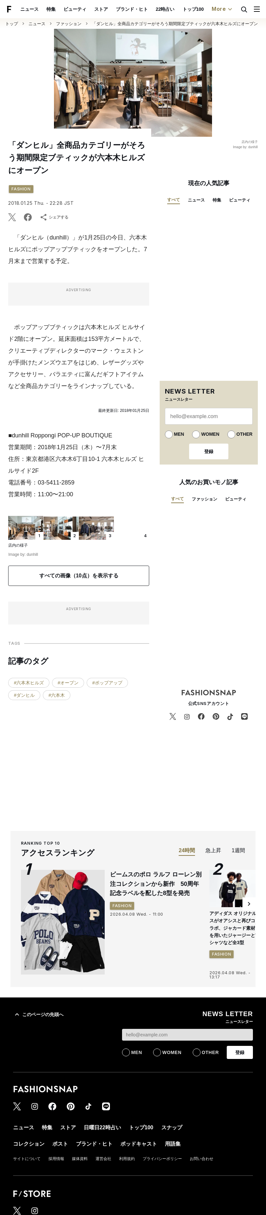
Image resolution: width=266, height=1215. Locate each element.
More (223, 9)
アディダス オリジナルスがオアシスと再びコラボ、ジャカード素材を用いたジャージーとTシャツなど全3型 (233, 928)
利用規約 (127, 1158)
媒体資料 (80, 1158)
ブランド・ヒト (132, 9)
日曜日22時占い (102, 1127)
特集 (51, 9)
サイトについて (27, 1158)
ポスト (60, 1144)
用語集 (173, 1144)
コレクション (28, 1144)
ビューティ (74, 9)
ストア (101, 9)
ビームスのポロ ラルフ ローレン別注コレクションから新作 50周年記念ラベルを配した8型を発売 (156, 884)
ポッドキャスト (138, 1144)
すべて (173, 199)
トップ (11, 24)
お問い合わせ (201, 1158)
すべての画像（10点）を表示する (78, 575)
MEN (179, 434)
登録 (208, 451)
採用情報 (56, 1158)
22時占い (165, 9)
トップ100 (193, 9)
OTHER (245, 434)
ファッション (68, 24)
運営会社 (103, 1158)
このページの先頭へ (38, 1014)
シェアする (54, 217)
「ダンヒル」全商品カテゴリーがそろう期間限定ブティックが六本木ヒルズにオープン (175, 24)
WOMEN (210, 434)
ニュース (29, 9)
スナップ (171, 1127)
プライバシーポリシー (162, 1158)
